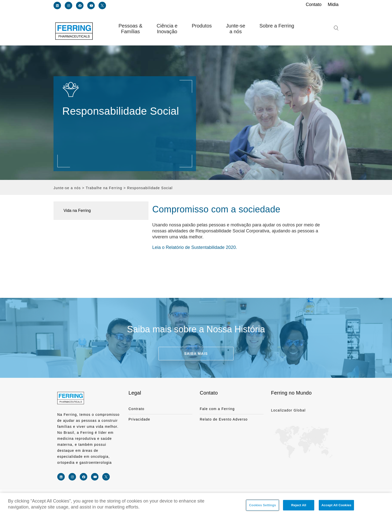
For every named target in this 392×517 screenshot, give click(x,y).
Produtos (202, 25)
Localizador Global (288, 410)
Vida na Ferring (77, 210)
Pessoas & (130, 28)
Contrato (136, 409)
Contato (209, 393)
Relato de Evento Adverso (224, 419)
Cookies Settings (262, 505)
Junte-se (235, 28)
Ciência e (167, 28)
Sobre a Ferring (277, 25)
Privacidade (139, 419)
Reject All (298, 505)
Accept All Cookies (337, 505)
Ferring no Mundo (291, 393)
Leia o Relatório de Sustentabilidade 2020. (194, 247)
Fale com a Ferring (217, 409)
